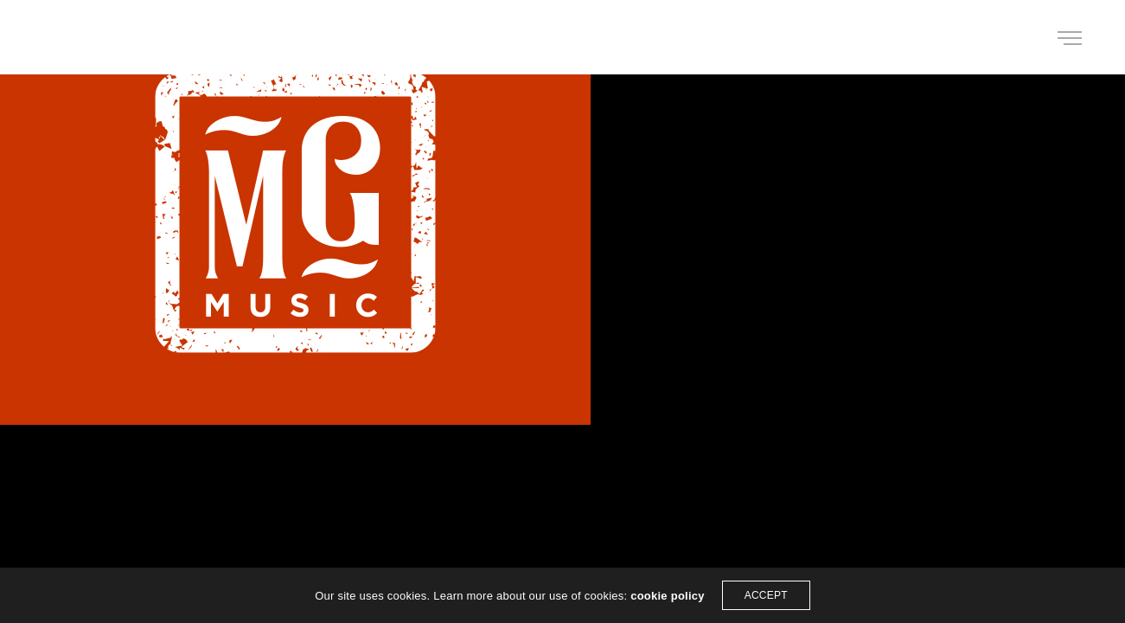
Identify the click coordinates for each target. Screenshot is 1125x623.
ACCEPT (766, 595)
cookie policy (667, 595)
